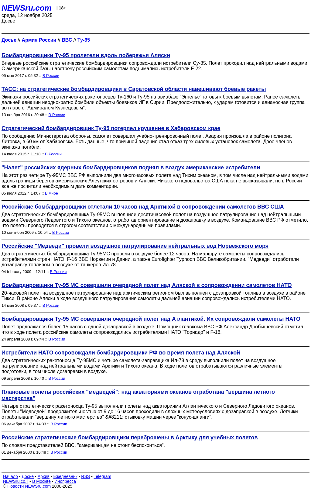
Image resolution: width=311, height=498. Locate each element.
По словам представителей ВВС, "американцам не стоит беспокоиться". (83, 445)
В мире (51, 193)
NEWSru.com (27, 7)
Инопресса (65, 481)
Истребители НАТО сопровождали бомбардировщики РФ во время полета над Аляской (121, 353)
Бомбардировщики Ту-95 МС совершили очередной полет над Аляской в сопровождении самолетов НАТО (147, 285)
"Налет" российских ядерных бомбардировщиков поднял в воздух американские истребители (131, 167)
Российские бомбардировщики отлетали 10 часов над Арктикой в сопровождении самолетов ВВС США (143, 207)
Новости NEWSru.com (29, 486)
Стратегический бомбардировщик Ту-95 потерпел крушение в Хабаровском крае (111, 128)
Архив (44, 476)
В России (51, 75)
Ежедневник (65, 476)
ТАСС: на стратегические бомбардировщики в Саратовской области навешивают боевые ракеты (134, 89)
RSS (85, 476)
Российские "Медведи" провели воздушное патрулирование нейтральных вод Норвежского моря (135, 246)
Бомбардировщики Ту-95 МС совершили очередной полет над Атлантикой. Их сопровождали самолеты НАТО (151, 319)
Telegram (102, 476)
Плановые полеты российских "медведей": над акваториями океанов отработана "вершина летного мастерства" (138, 395)
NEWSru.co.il (15, 481)
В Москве (41, 481)
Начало (10, 476)
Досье (28, 476)
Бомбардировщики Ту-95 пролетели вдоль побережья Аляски (86, 55)
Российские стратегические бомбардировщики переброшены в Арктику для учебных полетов (130, 437)
